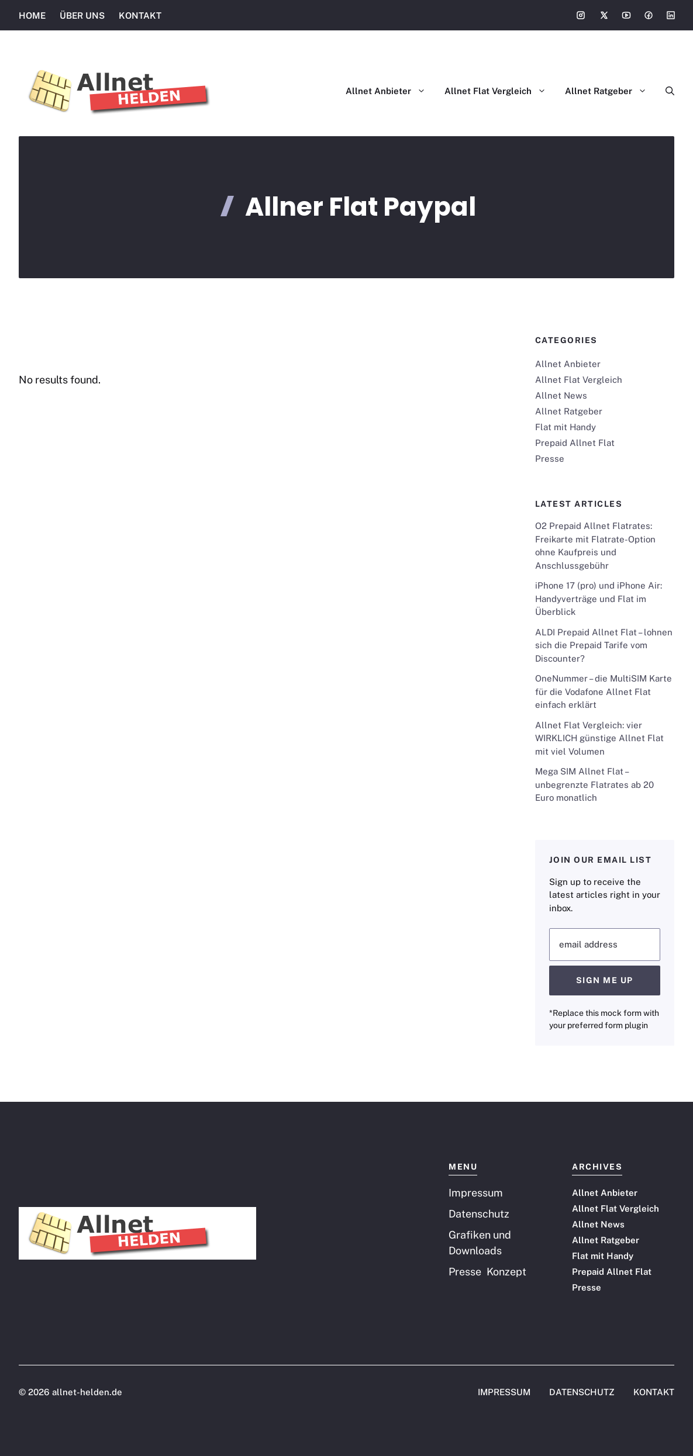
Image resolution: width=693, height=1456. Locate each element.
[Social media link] (580, 15)
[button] (665, 91)
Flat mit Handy (565, 427)
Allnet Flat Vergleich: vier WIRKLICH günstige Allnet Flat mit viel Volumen (599, 738)
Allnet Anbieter (390, 91)
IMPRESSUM (504, 1392)
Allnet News (561, 395)
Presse (549, 459)
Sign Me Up (604, 980)
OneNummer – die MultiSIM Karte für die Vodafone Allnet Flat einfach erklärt (603, 691)
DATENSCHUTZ (582, 1392)
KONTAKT (140, 15)
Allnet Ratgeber (610, 91)
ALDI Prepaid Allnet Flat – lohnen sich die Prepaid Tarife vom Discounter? (604, 645)
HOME (32, 15)
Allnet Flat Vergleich (500, 91)
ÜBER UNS (82, 15)
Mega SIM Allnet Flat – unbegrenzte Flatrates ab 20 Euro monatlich (594, 784)
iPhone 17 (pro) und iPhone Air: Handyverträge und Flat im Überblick (598, 598)
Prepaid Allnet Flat (575, 443)
